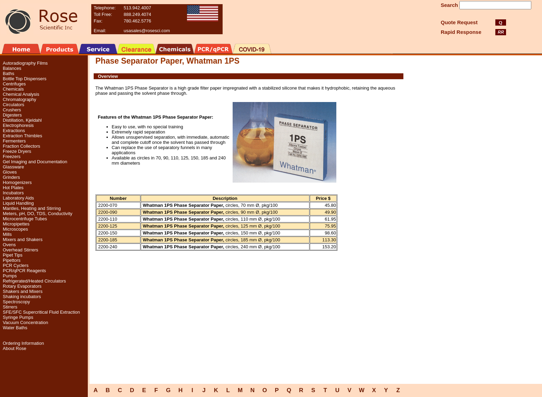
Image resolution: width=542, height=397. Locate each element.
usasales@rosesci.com (147, 30)
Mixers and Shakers (23, 239)
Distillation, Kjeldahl (22, 120)
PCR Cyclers (15, 265)
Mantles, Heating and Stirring (32, 208)
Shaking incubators (22, 296)
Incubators (13, 192)
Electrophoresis (18, 125)
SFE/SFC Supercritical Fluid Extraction (41, 312)
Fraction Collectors (21, 146)
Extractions (14, 130)
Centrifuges (14, 83)
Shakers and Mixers (23, 291)
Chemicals (13, 89)
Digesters (12, 115)
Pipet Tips (12, 255)
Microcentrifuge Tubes (25, 218)
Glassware (13, 166)
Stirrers (10, 307)
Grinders (11, 177)
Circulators (13, 104)
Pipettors (11, 260)
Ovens (9, 244)
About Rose (14, 348)
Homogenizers (17, 182)
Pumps (10, 275)
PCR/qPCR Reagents (24, 270)
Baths (8, 73)
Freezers (11, 156)
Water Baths (15, 327)
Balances (12, 68)
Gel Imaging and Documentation (35, 161)
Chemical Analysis (21, 94)
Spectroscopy (16, 301)
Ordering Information (23, 343)
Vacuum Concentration (25, 322)
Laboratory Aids (18, 198)
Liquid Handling (18, 203)
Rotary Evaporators (22, 286)
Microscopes (15, 229)
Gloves (10, 172)
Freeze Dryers (17, 151)
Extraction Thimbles (22, 135)
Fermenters (14, 141)
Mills (7, 234)
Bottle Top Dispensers (24, 78)
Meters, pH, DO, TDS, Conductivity (37, 213)
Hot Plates (13, 187)
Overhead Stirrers (20, 249)
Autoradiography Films (25, 63)
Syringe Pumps (18, 317)
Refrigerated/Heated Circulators (34, 281)
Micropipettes (16, 224)
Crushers (12, 109)
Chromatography (19, 99)
